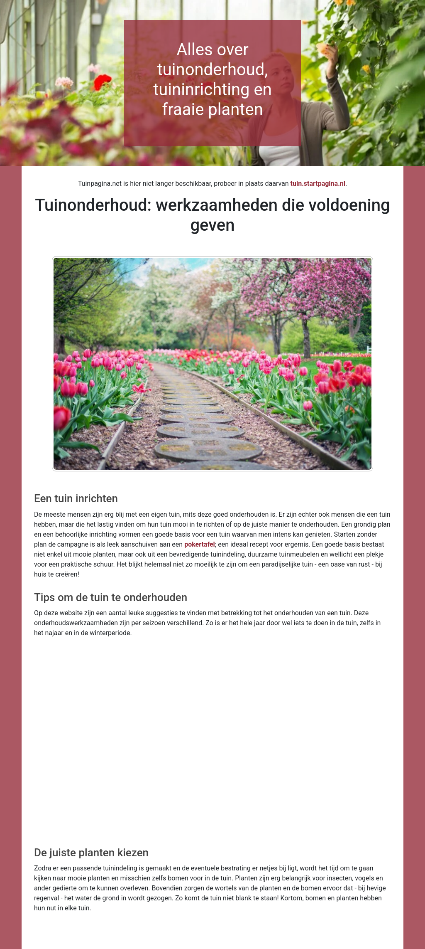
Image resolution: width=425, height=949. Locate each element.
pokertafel (199, 544)
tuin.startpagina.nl (318, 183)
